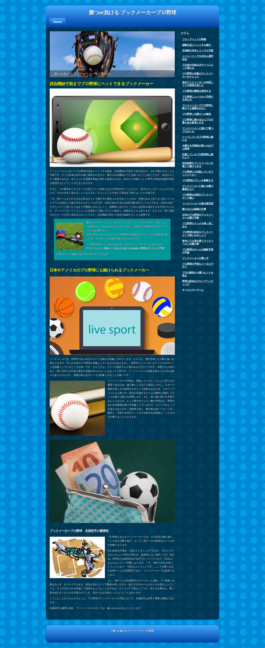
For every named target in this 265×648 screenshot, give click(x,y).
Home (57, 22)
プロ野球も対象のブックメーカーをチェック (197, 75)
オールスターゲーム (193, 289)
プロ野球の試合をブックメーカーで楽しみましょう (197, 234)
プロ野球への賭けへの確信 (196, 114)
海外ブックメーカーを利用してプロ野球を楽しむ (197, 84)
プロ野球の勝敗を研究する (196, 91)
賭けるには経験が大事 (194, 209)
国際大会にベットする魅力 (196, 45)
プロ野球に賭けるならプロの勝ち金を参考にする (197, 121)
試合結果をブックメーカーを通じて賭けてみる (197, 165)
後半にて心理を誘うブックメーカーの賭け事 (197, 242)
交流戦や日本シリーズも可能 (197, 50)
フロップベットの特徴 (194, 39)
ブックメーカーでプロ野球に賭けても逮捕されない (197, 107)
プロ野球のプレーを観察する (197, 180)
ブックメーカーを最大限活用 (197, 203)
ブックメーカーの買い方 (195, 258)
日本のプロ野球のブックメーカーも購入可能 (197, 216)
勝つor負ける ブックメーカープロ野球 (132, 12)
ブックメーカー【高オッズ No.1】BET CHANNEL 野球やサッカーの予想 (125, 248)
